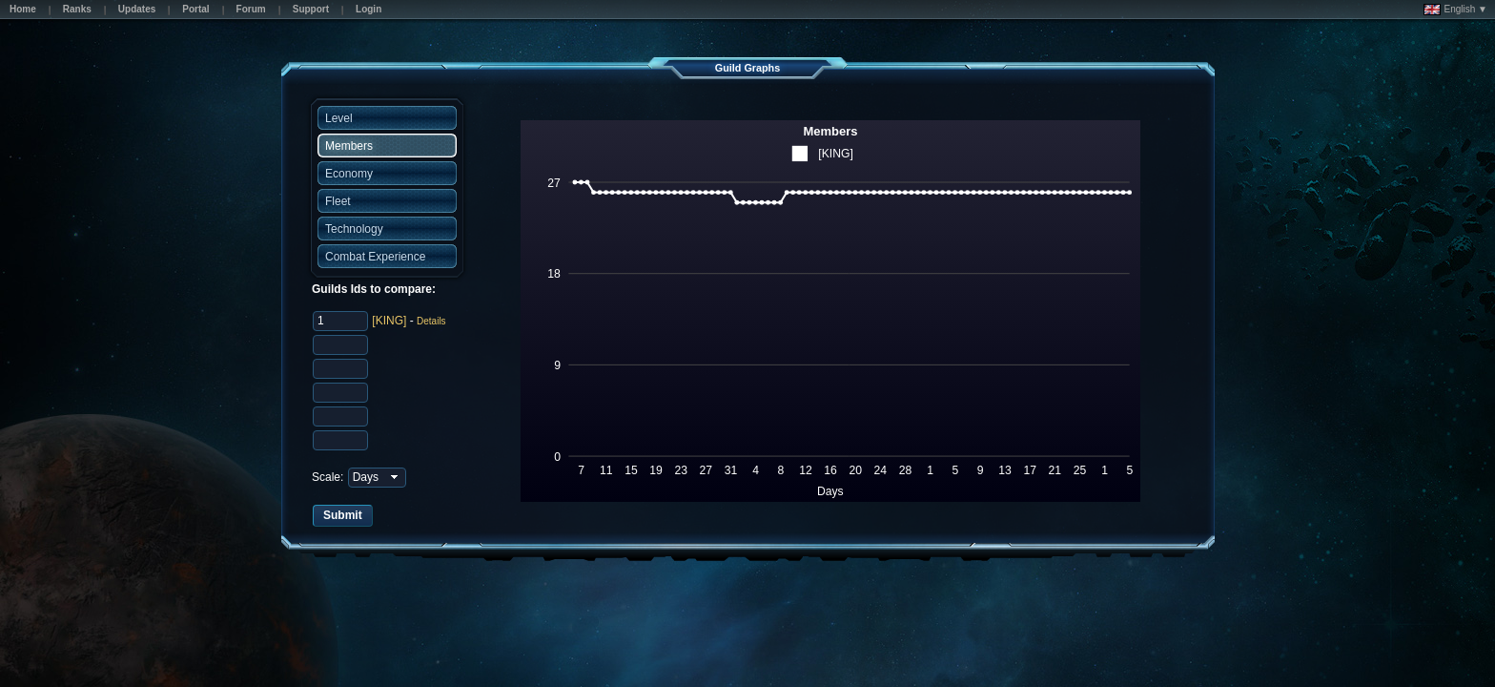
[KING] (389, 320)
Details (431, 321)
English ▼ (1455, 9)
